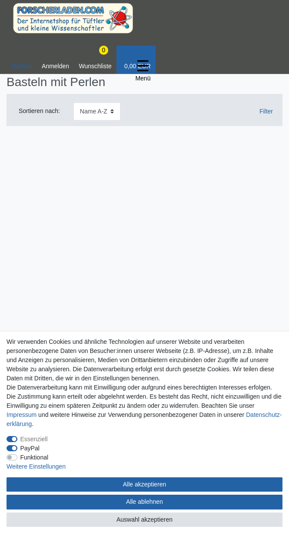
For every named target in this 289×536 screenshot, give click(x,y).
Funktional (34, 457)
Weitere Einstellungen (36, 466)
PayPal (30, 448)
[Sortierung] (97, 111)
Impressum (22, 414)
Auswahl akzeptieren (144, 519)
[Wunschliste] (95, 60)
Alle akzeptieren (144, 484)
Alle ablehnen (144, 501)
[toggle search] (22, 60)
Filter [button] (262, 112)
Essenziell (34, 439)
